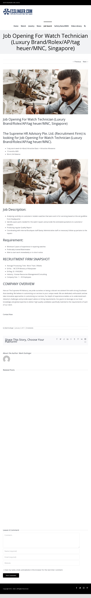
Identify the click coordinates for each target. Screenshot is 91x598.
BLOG (18, 2)
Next (84, 62)
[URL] (41, 563)
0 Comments (29, 328)
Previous (77, 62)
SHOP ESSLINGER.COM (9, 2)
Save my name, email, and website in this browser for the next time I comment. (34, 570)
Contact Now (8, 314)
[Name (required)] (41, 551)
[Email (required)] (41, 557)
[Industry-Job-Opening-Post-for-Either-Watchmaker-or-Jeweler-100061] (45, 91)
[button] (85, 26)
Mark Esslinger (9, 328)
